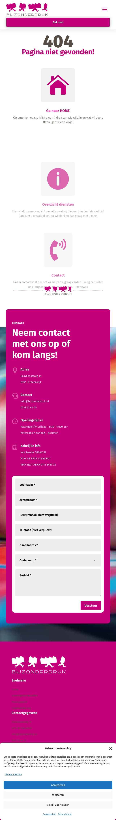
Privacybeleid (64, 814)
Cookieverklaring (21, 708)
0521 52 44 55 (29, 407)
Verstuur (91, 606)
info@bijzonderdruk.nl (35, 401)
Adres (25, 369)
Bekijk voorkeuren (58, 804)
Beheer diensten (13, 774)
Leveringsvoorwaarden (25, 695)
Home (15, 689)
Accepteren (58, 785)
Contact (58, 309)
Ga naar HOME (58, 111)
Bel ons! (58, 22)
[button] (110, 748)
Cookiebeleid (49, 814)
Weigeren (58, 795)
